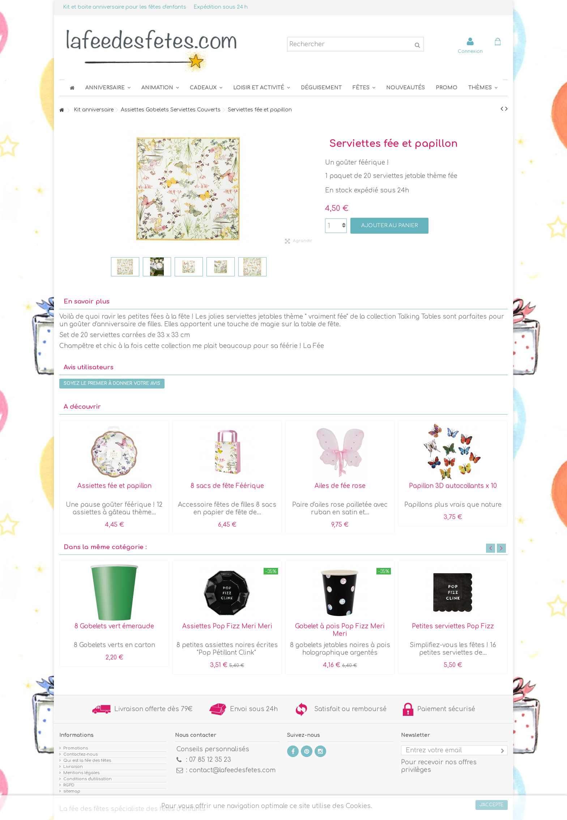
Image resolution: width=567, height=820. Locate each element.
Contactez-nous (80, 754)
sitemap (71, 791)
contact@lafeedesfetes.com (232, 770)
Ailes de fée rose (340, 486)
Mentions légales (81, 773)
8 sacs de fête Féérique (227, 486)
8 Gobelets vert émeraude (114, 626)
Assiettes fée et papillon (114, 486)
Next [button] (501, 548)
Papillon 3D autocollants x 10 (453, 486)
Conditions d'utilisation (87, 779)
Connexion (470, 51)
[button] (364, 88)
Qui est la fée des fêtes (87, 760)
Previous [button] (490, 548)
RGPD (68, 785)
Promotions (75, 748)
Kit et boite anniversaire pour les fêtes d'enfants (124, 7)
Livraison (73, 767)
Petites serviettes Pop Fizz (453, 626)
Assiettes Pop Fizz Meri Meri (227, 626)
